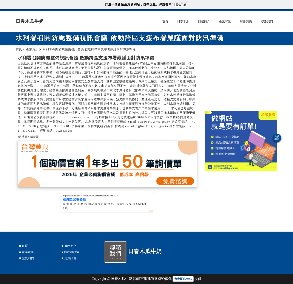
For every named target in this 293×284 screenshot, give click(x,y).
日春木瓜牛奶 (30, 21)
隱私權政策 (71, 252)
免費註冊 (70, 258)
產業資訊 (225, 21)
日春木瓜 (183, 21)
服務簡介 (204, 21)
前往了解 (181, 4)
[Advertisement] (241, 81)
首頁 (165, 21)
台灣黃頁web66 (183, 278)
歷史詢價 (246, 21)
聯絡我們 (267, 21)
